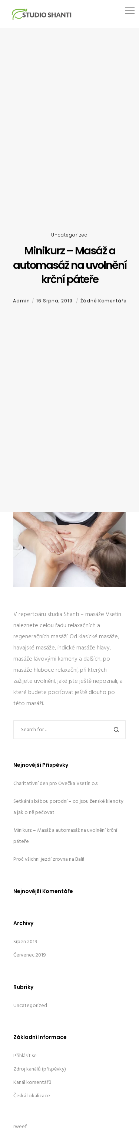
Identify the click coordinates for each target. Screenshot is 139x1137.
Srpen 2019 (25, 942)
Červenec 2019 (29, 955)
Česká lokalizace (31, 1096)
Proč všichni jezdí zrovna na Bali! (48, 859)
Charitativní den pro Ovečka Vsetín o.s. (55, 783)
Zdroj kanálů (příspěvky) (39, 1069)
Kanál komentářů (32, 1082)
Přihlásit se (25, 1056)
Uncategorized (69, 235)
